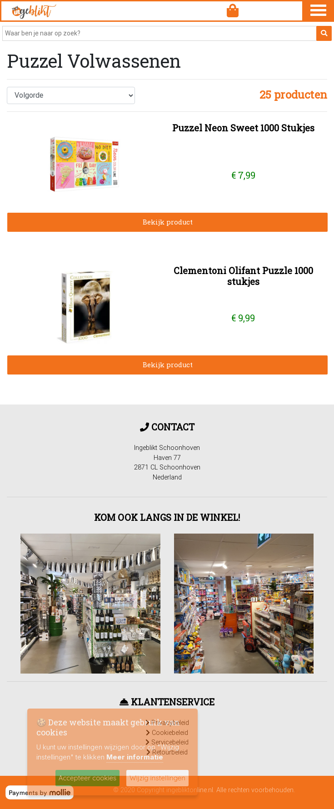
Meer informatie (134, 757)
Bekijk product (168, 222)
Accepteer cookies (87, 778)
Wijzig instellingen (157, 778)
